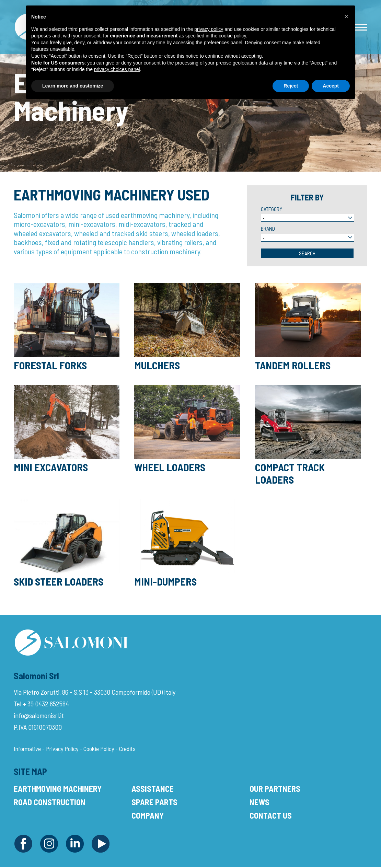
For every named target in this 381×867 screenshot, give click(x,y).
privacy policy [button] (208, 29)
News (259, 802)
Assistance (152, 789)
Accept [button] (331, 86)
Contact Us (271, 815)
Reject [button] (291, 86)
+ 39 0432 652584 (46, 704)
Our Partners (275, 789)
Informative (27, 748)
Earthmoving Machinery (58, 789)
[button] (346, 16)
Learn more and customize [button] (72, 86)
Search (307, 253)
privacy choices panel (117, 69)
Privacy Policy (62, 748)
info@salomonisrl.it (39, 715)
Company (147, 815)
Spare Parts (154, 802)
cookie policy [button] (232, 35)
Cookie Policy (98, 748)
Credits (127, 748)
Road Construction (49, 802)
